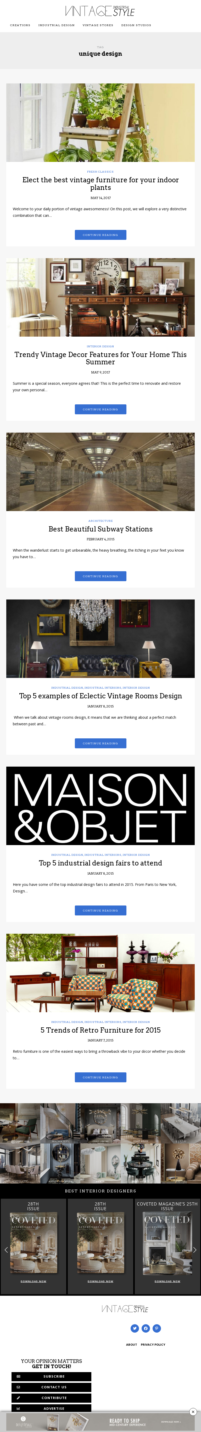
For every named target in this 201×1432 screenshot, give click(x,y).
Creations (20, 25)
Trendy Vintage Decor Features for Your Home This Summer (100, 358)
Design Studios (136, 25)
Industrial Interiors (103, 687)
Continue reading (100, 234)
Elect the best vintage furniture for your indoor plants (100, 183)
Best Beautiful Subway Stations (100, 529)
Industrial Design (56, 25)
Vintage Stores (98, 25)
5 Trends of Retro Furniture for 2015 (101, 1030)
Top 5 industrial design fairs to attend (100, 863)
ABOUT (131, 1345)
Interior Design (100, 346)
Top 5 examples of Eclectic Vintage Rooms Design (100, 696)
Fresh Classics (100, 171)
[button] (194, 1249)
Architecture (100, 520)
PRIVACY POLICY (153, 1345)
